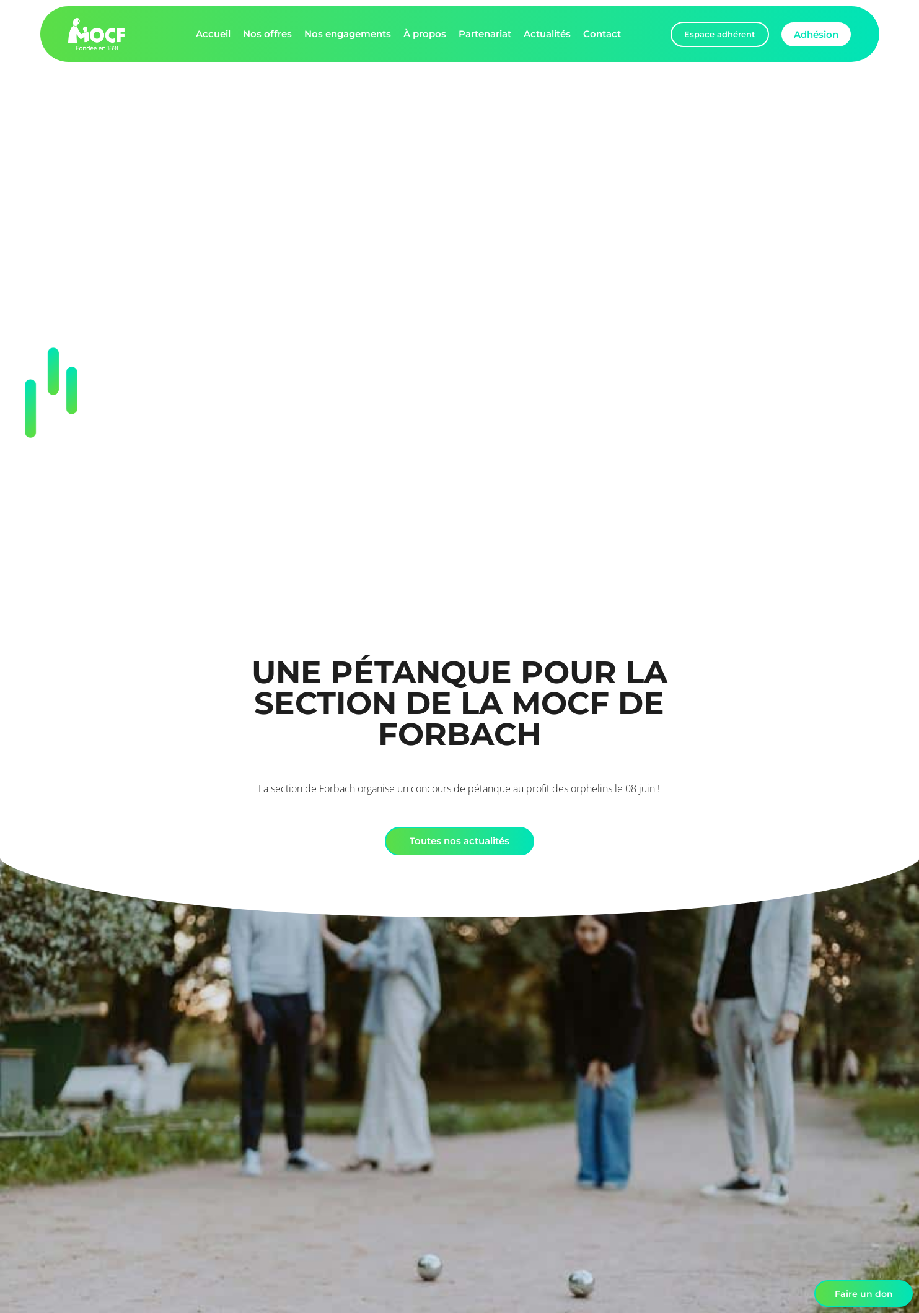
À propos (424, 34)
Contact (602, 34)
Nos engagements (347, 34)
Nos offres (267, 34)
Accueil (213, 34)
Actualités (547, 34)
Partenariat (485, 34)
